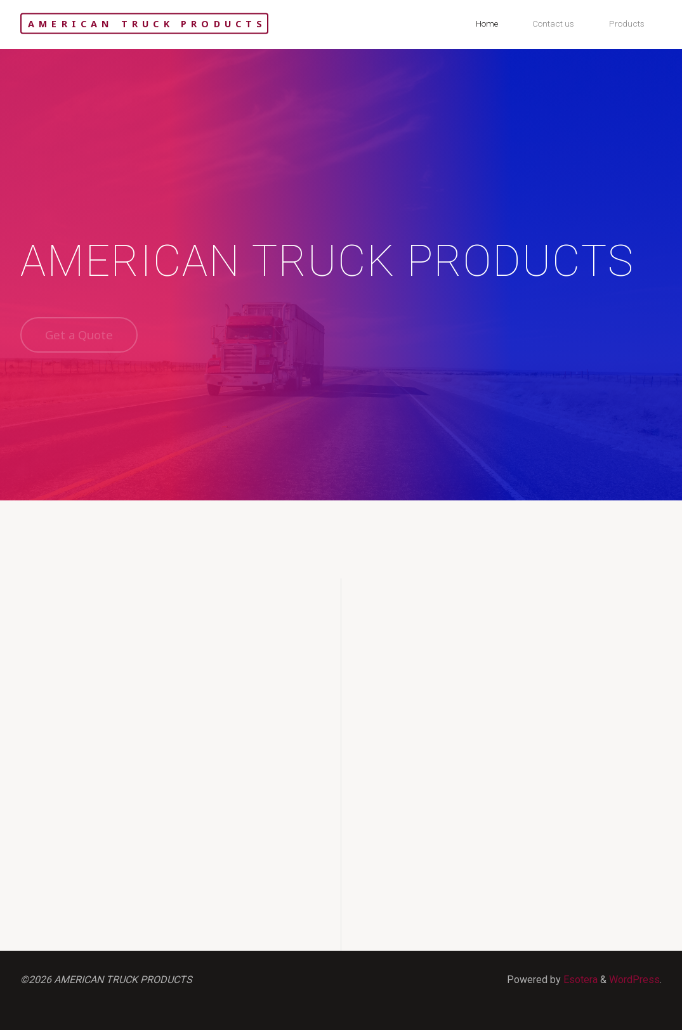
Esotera (579, 980)
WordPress (634, 980)
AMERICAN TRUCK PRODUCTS (147, 23)
